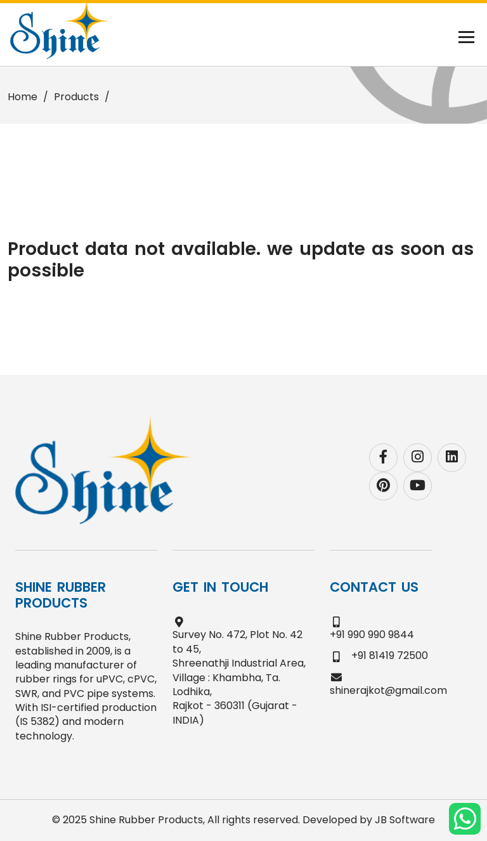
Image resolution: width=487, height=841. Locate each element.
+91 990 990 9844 (372, 634)
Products (76, 96)
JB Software (405, 819)
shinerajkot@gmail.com (388, 690)
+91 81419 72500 (389, 655)
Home (22, 96)
